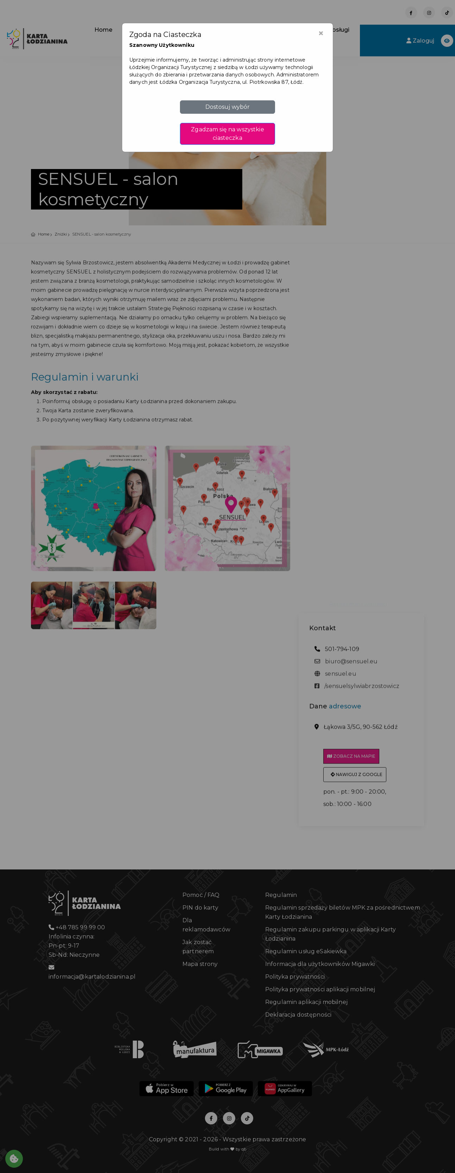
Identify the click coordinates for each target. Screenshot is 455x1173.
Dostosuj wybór (227, 107)
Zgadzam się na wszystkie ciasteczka (227, 133)
